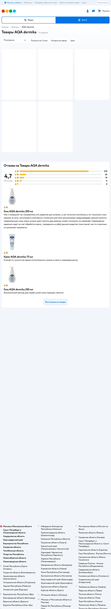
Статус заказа (102, 2)
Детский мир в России (46, 533)
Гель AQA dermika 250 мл (18, 241)
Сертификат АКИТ (55, 393)
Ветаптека (55, 494)
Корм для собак (55, 486)
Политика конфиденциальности (55, 385)
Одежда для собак (55, 490)
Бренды (15, 27)
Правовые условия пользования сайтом (55, 525)
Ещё (84, 3)
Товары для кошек (55, 475)
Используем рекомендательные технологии (55, 527)
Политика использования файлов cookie (55, 389)
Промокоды (55, 381)
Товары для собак (56, 482)
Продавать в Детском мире (55, 370)
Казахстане (60, 533)
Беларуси (70, 533)
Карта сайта (55, 400)
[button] (29, 20)
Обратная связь (55, 396)
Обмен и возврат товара (55, 374)
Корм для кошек (55, 479)
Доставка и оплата (55, 366)
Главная (5, 27)
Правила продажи (55, 378)
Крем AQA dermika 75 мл (18, 286)
